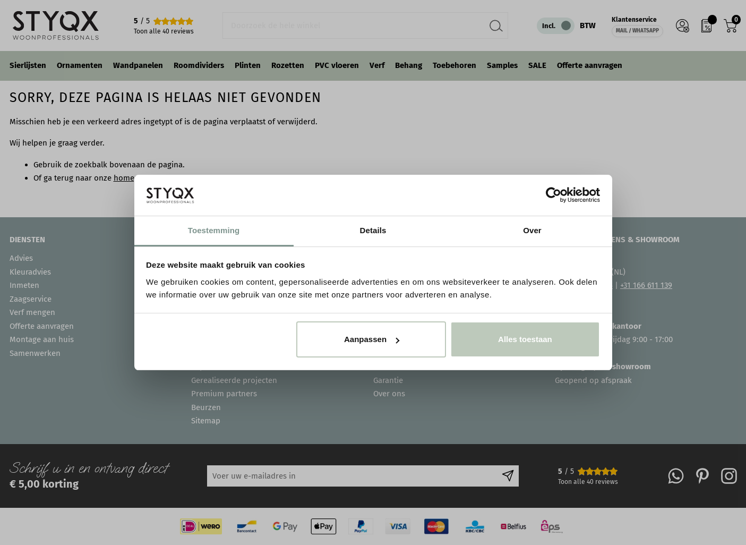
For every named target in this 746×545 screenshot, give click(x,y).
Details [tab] (373, 230)
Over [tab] (532, 230)
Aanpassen (371, 339)
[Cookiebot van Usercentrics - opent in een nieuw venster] (553, 195)
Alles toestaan (525, 339)
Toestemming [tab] (214, 230)
